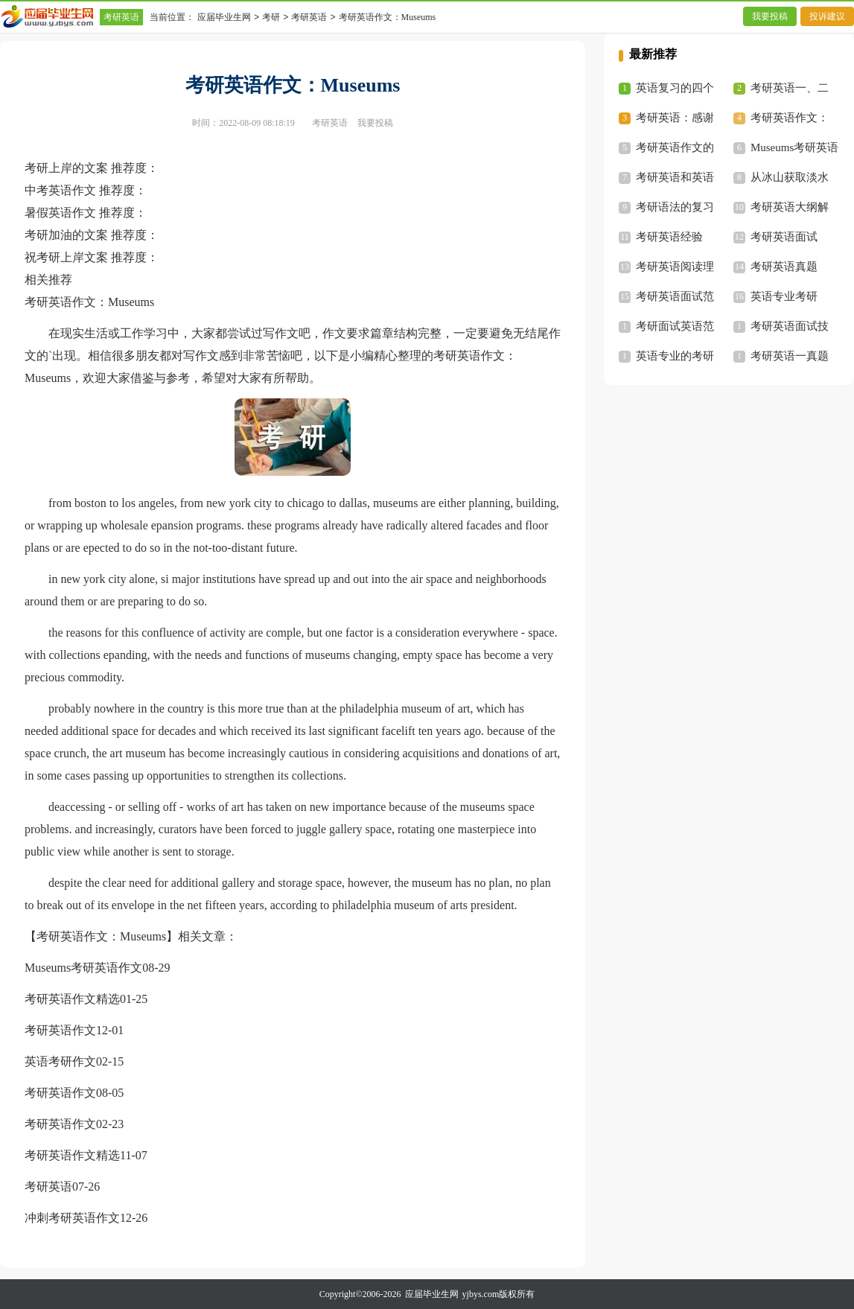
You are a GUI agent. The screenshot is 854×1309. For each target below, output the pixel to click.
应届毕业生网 (224, 17)
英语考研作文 (60, 1061)
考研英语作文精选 (72, 999)
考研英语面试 (784, 237)
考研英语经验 (669, 237)
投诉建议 (827, 16)
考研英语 (121, 17)
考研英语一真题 (790, 356)
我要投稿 (770, 16)
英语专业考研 (784, 296)
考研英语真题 (784, 267)
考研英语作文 (60, 1030)
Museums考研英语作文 (83, 967)
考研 (271, 17)
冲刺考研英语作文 (72, 1217)
